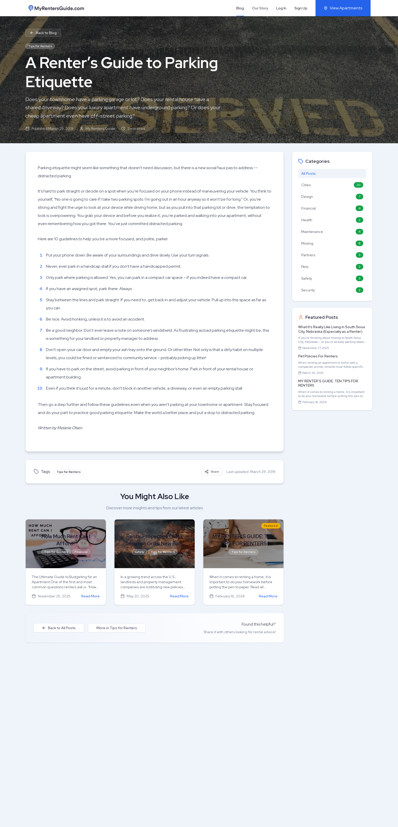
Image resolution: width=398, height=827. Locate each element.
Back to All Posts (59, 628)
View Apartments (343, 8)
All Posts (308, 173)
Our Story (260, 8)
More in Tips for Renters (116, 628)
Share (212, 472)
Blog (240, 8)
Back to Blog (43, 32)
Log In (281, 8)
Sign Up (300, 8)
